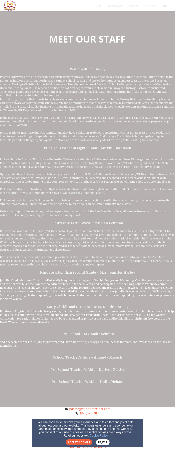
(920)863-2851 (89, 413)
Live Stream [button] (114, 6)
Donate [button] (151, 6)
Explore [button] (134, 6)
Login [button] (165, 6)
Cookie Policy (99, 435)
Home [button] (97, 6)
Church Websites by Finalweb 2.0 (87, 447)
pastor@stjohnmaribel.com (89, 409)
